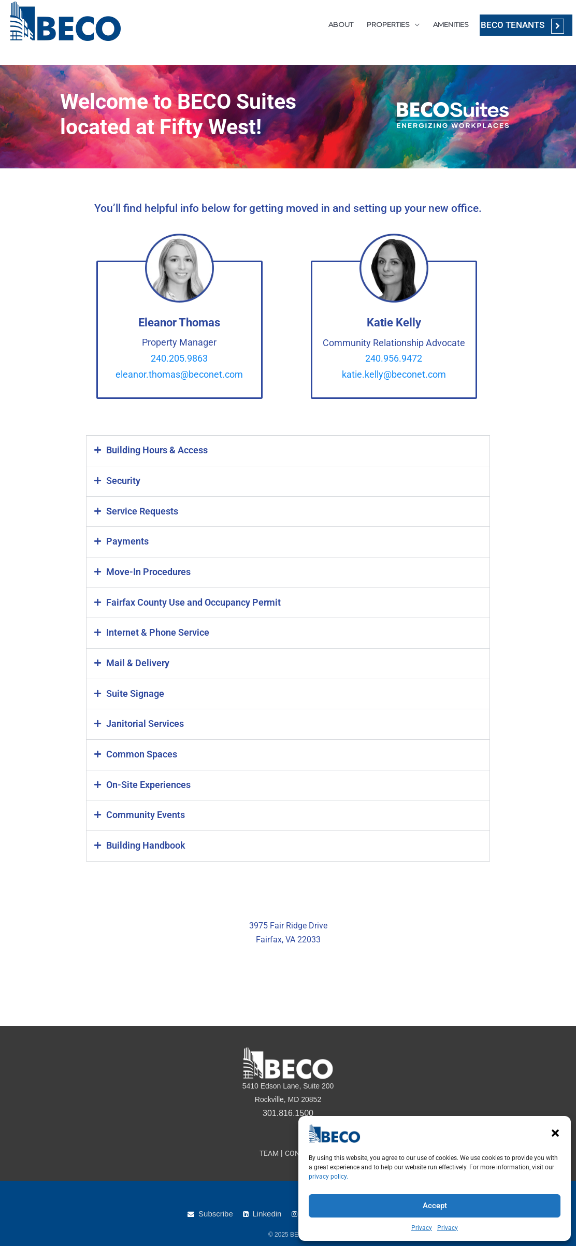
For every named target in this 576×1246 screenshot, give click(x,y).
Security (122, 480)
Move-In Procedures (146, 570)
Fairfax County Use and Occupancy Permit (189, 600)
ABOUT (333, 23)
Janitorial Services (142, 720)
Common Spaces (140, 751)
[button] (555, 1133)
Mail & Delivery (135, 660)
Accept (435, 1205)
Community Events (143, 811)
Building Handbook (144, 841)
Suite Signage (133, 690)
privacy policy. (328, 1176)
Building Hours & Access (154, 450)
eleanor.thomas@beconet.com (179, 374)
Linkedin (267, 1213)
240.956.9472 (393, 358)
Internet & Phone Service (155, 630)
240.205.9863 (179, 358)
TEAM (267, 1153)
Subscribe (215, 1213)
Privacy (421, 1227)
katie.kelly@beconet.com (394, 374)
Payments (126, 540)
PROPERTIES (380, 23)
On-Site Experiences (146, 781)
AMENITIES (444, 23)
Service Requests (140, 510)
